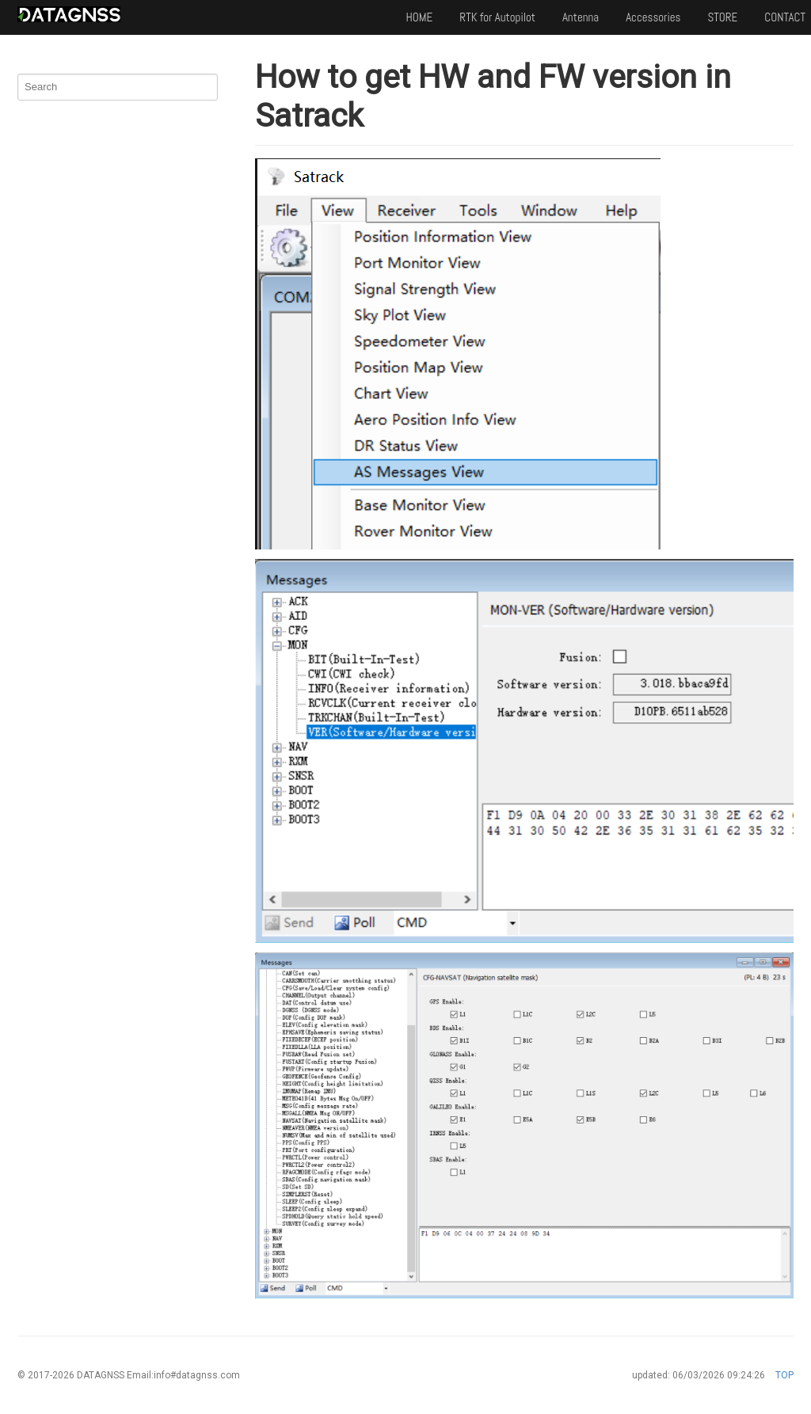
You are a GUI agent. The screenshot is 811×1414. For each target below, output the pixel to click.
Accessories (653, 17)
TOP (784, 1375)
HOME (419, 17)
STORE (722, 17)
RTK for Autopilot (497, 17)
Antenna (580, 17)
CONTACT (784, 17)
